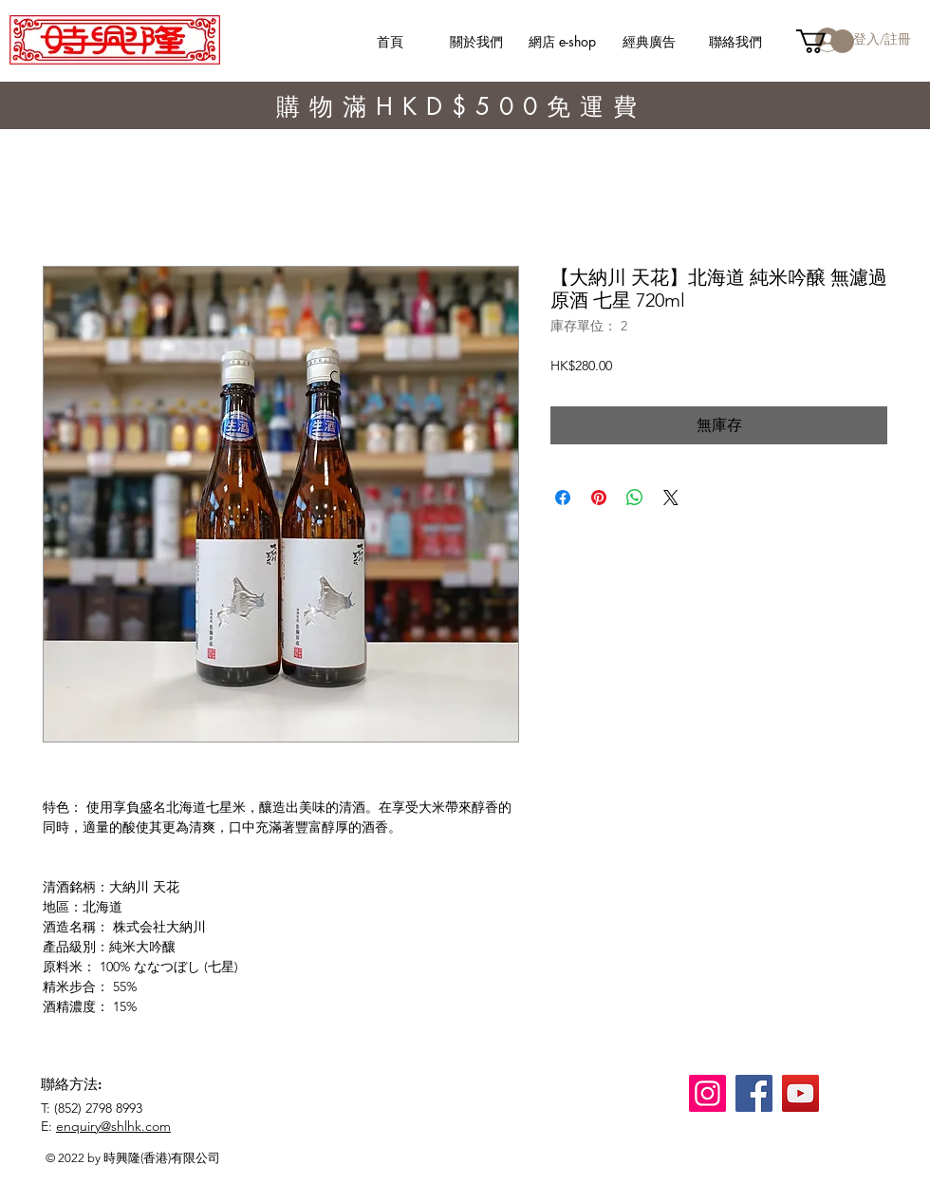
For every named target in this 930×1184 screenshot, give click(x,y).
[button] (825, 41)
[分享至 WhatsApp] (634, 497)
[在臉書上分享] (562, 497)
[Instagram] (707, 1093)
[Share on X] (671, 497)
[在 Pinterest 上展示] (598, 497)
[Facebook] (753, 1093)
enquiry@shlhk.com (113, 1126)
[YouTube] (800, 1093)
